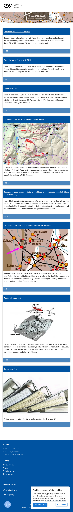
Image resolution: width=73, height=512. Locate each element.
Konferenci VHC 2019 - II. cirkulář (17, 32)
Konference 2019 (9, 484)
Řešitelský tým (8, 474)
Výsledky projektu (9, 471)
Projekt (5, 468)
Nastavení (61, 505)
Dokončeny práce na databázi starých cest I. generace (25, 119)
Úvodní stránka (8, 465)
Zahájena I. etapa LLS (12, 298)
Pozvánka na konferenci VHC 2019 (17, 60)
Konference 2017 (10, 88)
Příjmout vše (40, 505)
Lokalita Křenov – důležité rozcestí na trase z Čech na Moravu (28, 226)
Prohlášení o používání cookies (55, 500)
